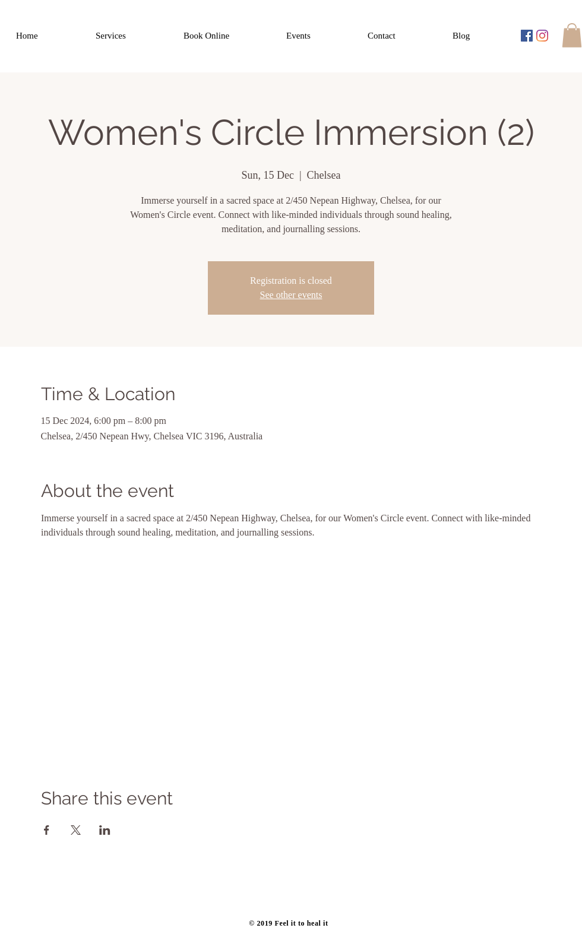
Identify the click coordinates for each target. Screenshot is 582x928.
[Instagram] (542, 36)
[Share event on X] (75, 830)
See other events (291, 295)
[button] (572, 35)
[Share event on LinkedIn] (104, 830)
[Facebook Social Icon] (527, 36)
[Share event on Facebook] (46, 830)
